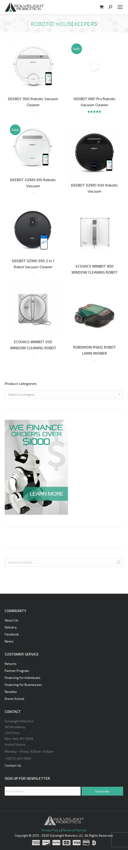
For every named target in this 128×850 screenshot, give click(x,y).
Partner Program (17, 671)
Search (118, 562)
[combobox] (64, 394)
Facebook (12, 634)
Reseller (11, 692)
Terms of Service (74, 830)
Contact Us (13, 765)
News (9, 641)
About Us (11, 620)
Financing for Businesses (23, 685)
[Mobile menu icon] (120, 7)
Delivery (11, 627)
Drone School (14, 699)
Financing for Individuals (22, 678)
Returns (11, 664)
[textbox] (21, 394)
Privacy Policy (51, 830)
